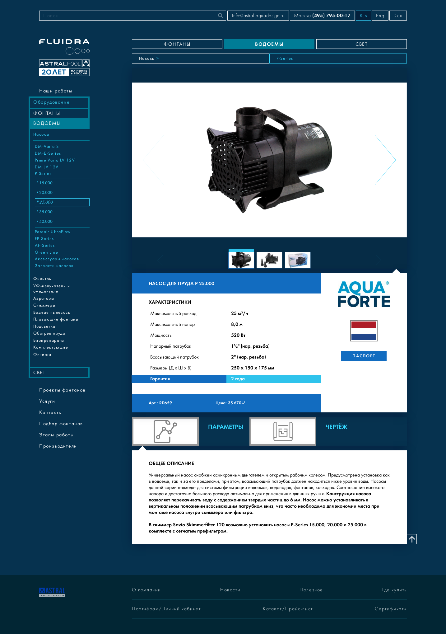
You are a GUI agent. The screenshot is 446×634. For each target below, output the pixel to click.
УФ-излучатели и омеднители (51, 289)
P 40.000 (44, 221)
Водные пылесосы (52, 312)
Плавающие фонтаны (56, 319)
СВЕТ (39, 372)
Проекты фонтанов (62, 390)
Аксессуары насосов (57, 258)
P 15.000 (44, 183)
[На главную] (52, 591)
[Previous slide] (153, 160)
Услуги (47, 401)
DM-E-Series (48, 153)
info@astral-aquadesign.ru (258, 15)
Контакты (50, 412)
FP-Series (44, 238)
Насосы (41, 134)
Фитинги (42, 354)
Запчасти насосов (54, 265)
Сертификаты (391, 609)
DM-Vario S (47, 146)
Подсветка (44, 326)
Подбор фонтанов (61, 423)
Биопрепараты (48, 340)
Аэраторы (43, 298)
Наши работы (55, 91)
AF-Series (45, 245)
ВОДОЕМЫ (47, 123)
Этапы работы (56, 435)
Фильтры (42, 278)
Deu (398, 15)
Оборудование (51, 102)
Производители (58, 446)
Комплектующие (50, 347)
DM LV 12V (47, 167)
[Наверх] (412, 539)
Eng (380, 15)
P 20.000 (44, 192)
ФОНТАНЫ (46, 113)
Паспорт (363, 356)
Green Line (46, 252)
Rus (363, 15)
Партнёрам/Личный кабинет (166, 609)
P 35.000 (44, 211)
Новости (230, 590)
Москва (322, 15)
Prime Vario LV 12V (55, 160)
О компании (146, 590)
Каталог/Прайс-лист (288, 609)
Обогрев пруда (49, 333)
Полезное (311, 590)
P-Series (43, 173)
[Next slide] (385, 160)
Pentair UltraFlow (53, 231)
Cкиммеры (44, 305)
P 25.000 (44, 202)
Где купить (394, 590)
